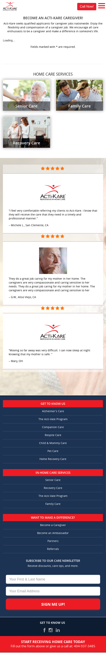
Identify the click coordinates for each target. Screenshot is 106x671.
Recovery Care (53, 488)
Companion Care (53, 427)
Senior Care (52, 480)
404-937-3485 (84, 646)
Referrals (53, 549)
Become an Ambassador (53, 533)
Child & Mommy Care (53, 443)
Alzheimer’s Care (53, 411)
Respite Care (53, 435)
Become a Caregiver (53, 525)
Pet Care (52, 451)
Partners (53, 541)
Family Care (52, 504)
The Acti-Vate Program (53, 419)
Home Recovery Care (52, 459)
